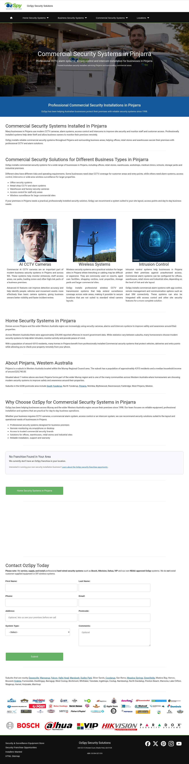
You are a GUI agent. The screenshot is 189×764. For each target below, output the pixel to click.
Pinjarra (82, 386)
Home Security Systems (34, 18)
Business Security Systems (71, 18)
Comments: (85, 626)
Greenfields (149, 678)
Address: (10, 611)
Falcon (54, 678)
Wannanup (45, 678)
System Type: (12, 626)
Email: (82, 596)
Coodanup (110, 678)
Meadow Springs (135, 678)
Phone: (9, 596)
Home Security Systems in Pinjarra (34, 490)
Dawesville (34, 678)
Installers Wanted (13, 752)
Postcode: (84, 611)
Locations (141, 18)
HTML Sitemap (12, 756)
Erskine (17, 681)
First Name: (11, 581)
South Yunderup (54, 386)
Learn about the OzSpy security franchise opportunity (85, 467)
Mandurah (74, 678)
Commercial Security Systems (110, 18)
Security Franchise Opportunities (21, 747)
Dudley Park (86, 678)
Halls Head (63, 678)
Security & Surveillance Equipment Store (24, 743)
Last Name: (84, 581)
